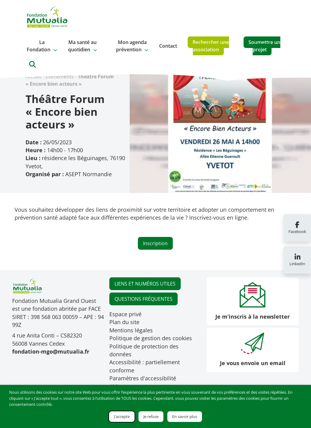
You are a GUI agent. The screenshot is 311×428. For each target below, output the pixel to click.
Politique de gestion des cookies (150, 338)
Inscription (155, 243)
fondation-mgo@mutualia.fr (50, 351)
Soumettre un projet (264, 46)
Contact (168, 46)
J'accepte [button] (122, 416)
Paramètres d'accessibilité (142, 378)
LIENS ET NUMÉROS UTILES (145, 283)
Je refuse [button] (151, 416)
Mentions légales (131, 330)
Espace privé (125, 314)
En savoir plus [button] (184, 416)
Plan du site (124, 322)
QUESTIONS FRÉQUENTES (143, 299)
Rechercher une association (211, 46)
